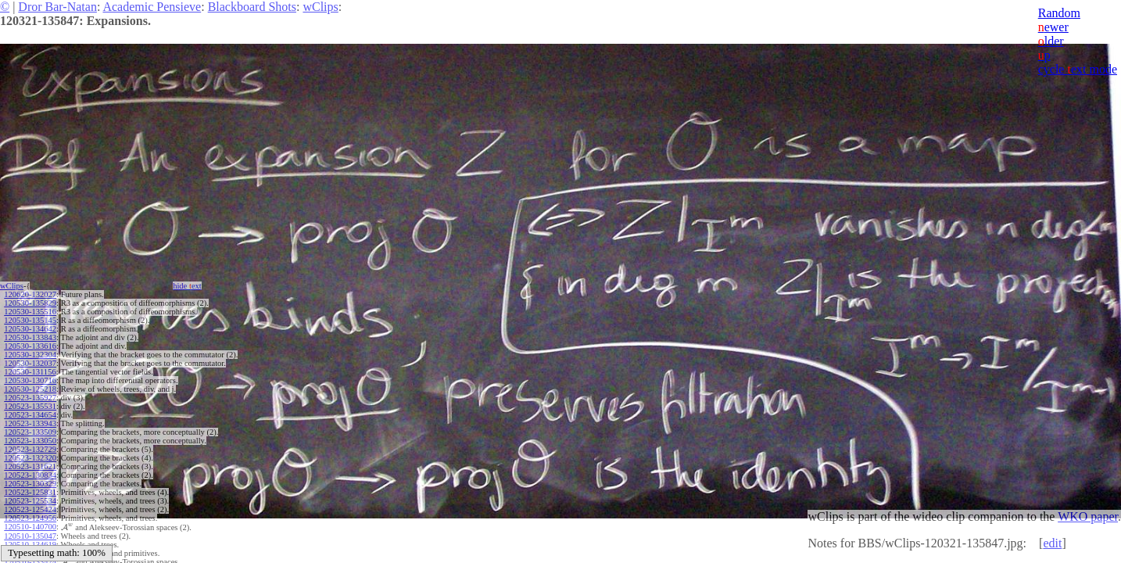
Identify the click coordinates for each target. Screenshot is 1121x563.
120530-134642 (30, 329)
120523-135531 (30, 406)
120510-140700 (30, 526)
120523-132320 (30, 458)
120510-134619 (30, 544)
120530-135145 (30, 320)
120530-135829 (30, 303)
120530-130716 (30, 380)
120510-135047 (30, 535)
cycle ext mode (1077, 69)
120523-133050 (30, 440)
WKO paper (1088, 516)
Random (1059, 13)
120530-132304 (30, 354)
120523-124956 (30, 518)
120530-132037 (30, 363)
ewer (1053, 27)
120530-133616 (30, 346)
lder (1051, 41)
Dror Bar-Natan (57, 6)
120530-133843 (30, 337)
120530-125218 (30, 389)
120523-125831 (30, 492)
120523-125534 (30, 501)
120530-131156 (30, 372)
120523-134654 (30, 415)
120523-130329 (30, 483)
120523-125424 (30, 509)
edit (1052, 543)
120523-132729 (30, 449)
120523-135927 (30, 397)
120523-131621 (30, 466)
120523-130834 (30, 475)
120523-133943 (30, 423)
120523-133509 (30, 432)
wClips (320, 6)
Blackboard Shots (252, 6)
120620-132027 (30, 294)
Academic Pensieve (151, 6)
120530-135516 (30, 311)
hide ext (187, 286)
